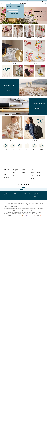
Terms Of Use (25, 195)
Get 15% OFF (22, 189)
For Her (23, 170)
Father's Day (14, 170)
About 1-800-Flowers (36, 193)
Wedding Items (38, 178)
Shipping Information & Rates (27, 193)
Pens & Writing (38, 172)
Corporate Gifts (38, 179)
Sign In (43, 3)
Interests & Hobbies (39, 170)
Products (32, 169)
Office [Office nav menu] (38, 6)
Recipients (23, 169)
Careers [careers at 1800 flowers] (34, 195)
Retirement (5, 178)
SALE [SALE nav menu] (46, 6)
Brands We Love (32, 172)
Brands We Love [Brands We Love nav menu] (42, 6)
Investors (35, 196)
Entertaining (5, 175)
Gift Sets (32, 177)
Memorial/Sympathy (6, 177)
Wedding (5, 173)
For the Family (23, 172)
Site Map (5, 194)
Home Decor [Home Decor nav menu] (26, 6)
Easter (13, 175)
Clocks (31, 173)
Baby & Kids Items (32, 170)
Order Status (15, 193)
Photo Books (38, 173)
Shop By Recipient (6, 193)
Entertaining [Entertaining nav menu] (30, 6)
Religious (5, 170)
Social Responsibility (36, 194)
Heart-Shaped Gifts (33, 178)
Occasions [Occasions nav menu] (1, 6)
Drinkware (32, 175)
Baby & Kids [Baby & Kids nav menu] (34, 6)
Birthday (5, 176)
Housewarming (5, 179)
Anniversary (5, 174)
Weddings (6, 210)
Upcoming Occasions (6, 169)
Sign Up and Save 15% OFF (16, 189)
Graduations (6, 211)
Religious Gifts (38, 175)
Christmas (14, 172)
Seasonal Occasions (15, 169)
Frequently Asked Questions (26, 194)
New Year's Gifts (15, 173)
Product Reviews (6, 195)
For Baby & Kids (24, 173)
